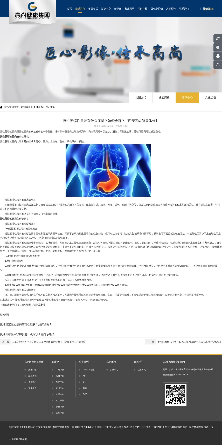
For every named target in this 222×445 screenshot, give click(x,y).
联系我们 (184, 8)
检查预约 (129, 8)
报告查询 (208, 8)
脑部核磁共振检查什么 (201, 427)
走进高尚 (80, 8)
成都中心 (60, 394)
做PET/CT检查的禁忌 (175, 427)
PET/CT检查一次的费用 (150, 427)
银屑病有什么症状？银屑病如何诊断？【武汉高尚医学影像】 (183, 341)
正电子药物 (157, 8)
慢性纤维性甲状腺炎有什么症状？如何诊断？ (27, 334)
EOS (85, 394)
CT (84, 382)
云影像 (117, 8)
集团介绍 (140, 97)
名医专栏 (93, 8)
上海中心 (60, 413)
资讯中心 (187, 97)
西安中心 (60, 382)
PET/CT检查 (88, 369)
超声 (85, 388)
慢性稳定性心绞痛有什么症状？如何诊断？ (26, 324)
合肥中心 (60, 406)
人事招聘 (171, 8)
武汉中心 (60, 400)
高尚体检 (142, 8)
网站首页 (26, 107)
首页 (69, 8)
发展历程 (164, 97)
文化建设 (210, 97)
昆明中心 (60, 376)
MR (84, 376)
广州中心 (60, 369)
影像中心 (106, 8)
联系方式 (142, 369)
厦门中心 (60, 388)
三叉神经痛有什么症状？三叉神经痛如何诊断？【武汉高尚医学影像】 (43, 341)
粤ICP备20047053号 (86, 427)
